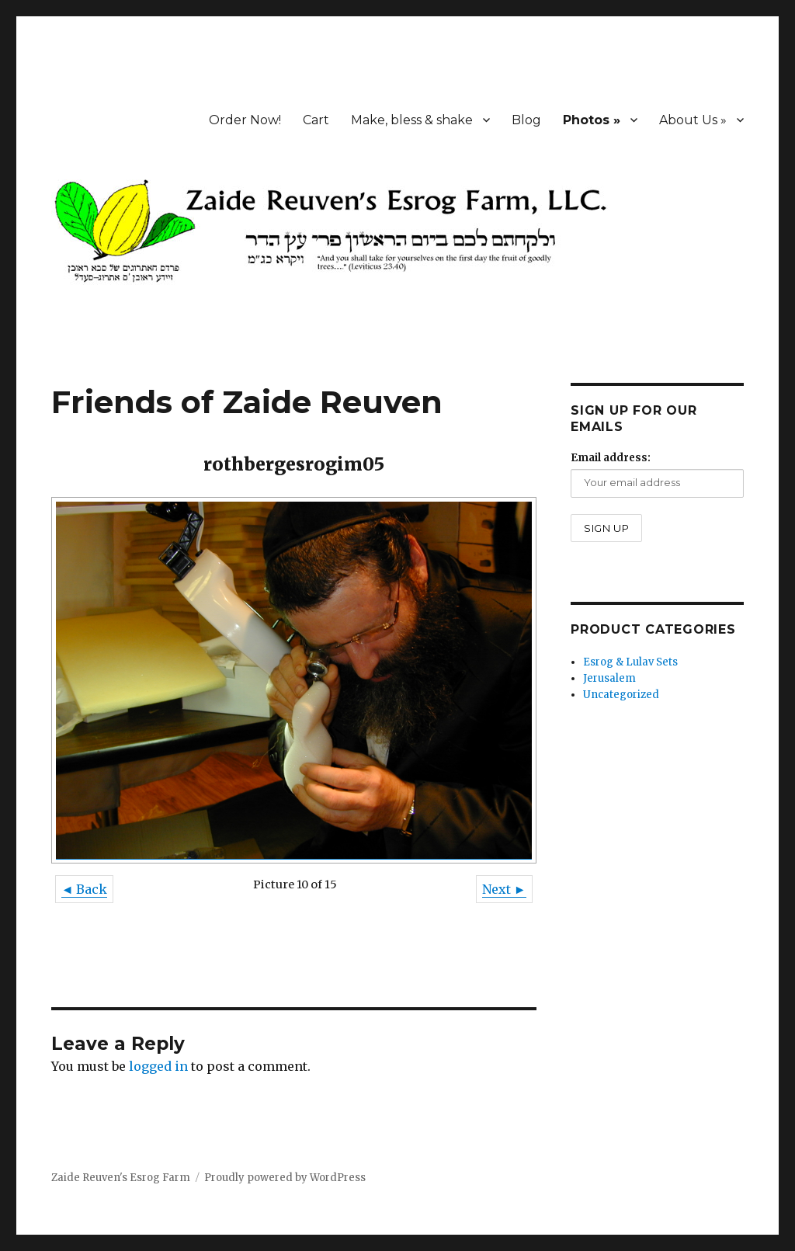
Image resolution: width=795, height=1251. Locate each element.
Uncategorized (621, 694)
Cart (316, 120)
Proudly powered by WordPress (285, 1177)
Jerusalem (609, 678)
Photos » (591, 120)
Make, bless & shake (412, 120)
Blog (526, 120)
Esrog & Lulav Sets (630, 662)
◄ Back (84, 889)
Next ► (504, 889)
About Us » (693, 120)
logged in (158, 1066)
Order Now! (245, 120)
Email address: (611, 457)
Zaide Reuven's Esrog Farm (120, 1177)
